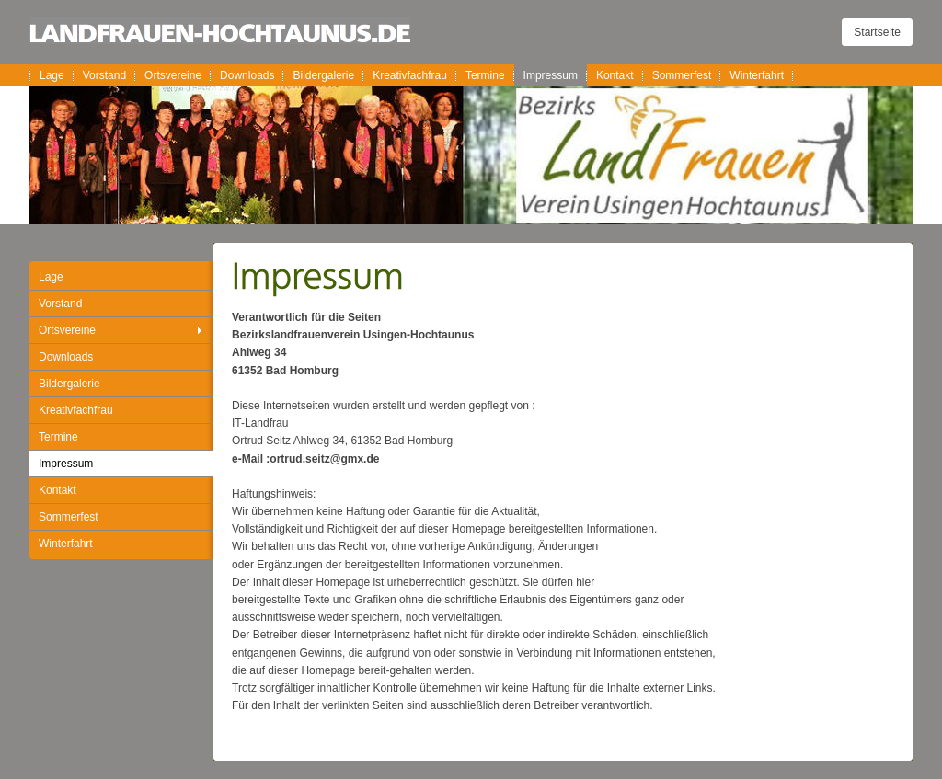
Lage (52, 75)
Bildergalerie (323, 75)
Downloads (247, 75)
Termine (485, 75)
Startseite (877, 32)
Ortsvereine (172, 75)
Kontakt (615, 75)
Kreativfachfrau (410, 75)
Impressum (550, 75)
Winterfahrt (756, 75)
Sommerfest (682, 75)
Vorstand (104, 75)
